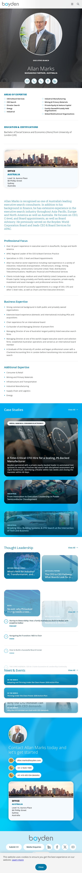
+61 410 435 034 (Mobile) (28, 775)
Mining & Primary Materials (56, 102)
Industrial (11, 111)
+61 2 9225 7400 (24, 768)
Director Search (13, 105)
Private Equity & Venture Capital (58, 105)
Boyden (10, 4)
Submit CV (14, 847)
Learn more (18, 859)
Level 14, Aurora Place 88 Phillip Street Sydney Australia (17, 182)
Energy (9, 108)
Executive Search (41, 60)
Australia (52, 73)
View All (71, 409)
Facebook (57, 847)
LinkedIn (49, 847)
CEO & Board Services (15, 99)
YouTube (73, 847)
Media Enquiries (34, 847)
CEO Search (11, 102)
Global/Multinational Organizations (59, 114)
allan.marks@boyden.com (29, 760)
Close (41, 867)
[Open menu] (72, 4)
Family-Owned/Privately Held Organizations (57, 109)
